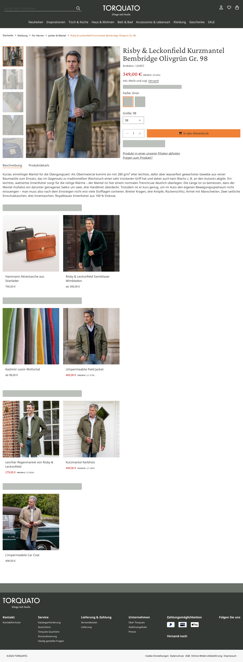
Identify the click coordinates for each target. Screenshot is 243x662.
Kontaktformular (12, 622)
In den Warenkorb (194, 133)
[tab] (12, 165)
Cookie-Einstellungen (157, 655)
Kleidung (180, 22)
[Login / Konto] (221, 7)
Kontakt (9, 617)
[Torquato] (121, 10)
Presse (132, 631)
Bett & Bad (125, 22)
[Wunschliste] (229, 7)
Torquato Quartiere (48, 631)
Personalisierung (47, 636)
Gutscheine (44, 627)
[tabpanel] (121, 185)
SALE (211, 22)
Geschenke (197, 22)
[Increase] (140, 133)
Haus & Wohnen (103, 22)
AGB (187, 655)
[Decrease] (127, 133)
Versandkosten (89, 622)
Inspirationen (55, 22)
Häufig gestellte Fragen (51, 640)
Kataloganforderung (49, 622)
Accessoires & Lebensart (153, 22)
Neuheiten (35, 22)
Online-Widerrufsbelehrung (206, 655)
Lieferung (86, 627)
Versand (153, 81)
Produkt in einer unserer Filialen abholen (151, 153)
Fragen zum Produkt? (138, 158)
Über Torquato (137, 622)
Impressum (230, 655)
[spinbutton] (133, 133)
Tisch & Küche (78, 22)
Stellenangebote (138, 627)
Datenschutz (177, 655)
